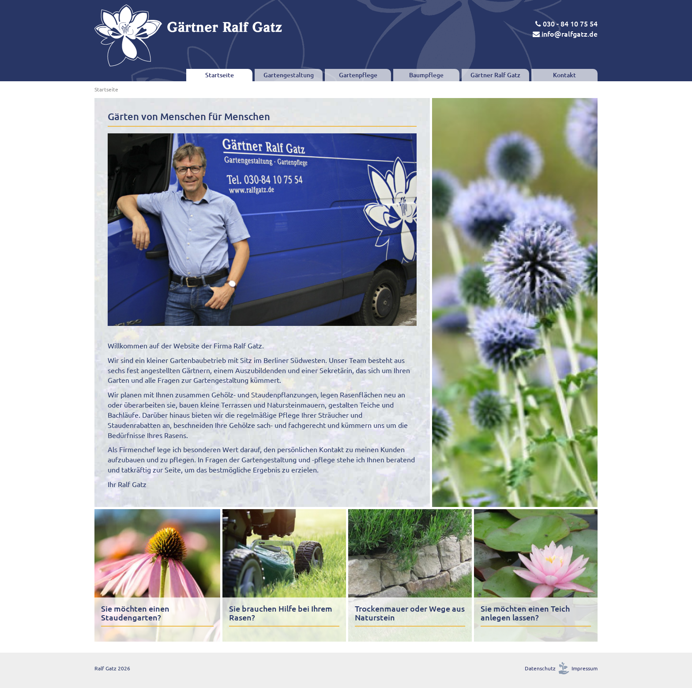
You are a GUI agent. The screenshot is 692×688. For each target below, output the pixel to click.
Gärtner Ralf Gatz (495, 75)
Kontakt (564, 75)
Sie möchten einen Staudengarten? (135, 612)
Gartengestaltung (288, 75)
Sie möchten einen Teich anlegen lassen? (525, 612)
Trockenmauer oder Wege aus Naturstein (410, 612)
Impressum (585, 668)
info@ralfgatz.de (565, 33)
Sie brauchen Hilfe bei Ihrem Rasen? (280, 612)
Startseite (219, 75)
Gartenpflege (358, 75)
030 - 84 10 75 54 (566, 23)
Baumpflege (426, 75)
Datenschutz (540, 668)
